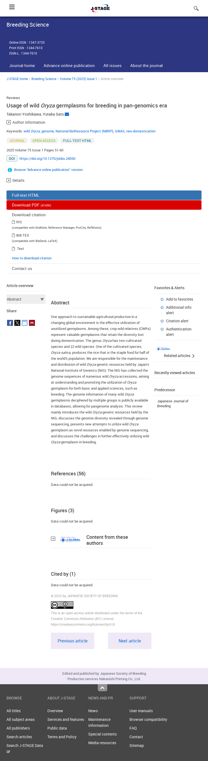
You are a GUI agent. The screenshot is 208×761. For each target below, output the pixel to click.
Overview (55, 710)
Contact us (22, 268)
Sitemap (136, 745)
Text (20, 248)
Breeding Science (43, 79)
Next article (130, 641)
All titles (13, 710)
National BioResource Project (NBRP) (84, 131)
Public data (57, 728)
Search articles (19, 736)
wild (32, 131)
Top (102, 687)
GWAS (120, 131)
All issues (112, 65)
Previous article (72, 641)
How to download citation (31, 258)
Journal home (22, 65)
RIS (19, 221)
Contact (136, 736)
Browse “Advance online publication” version (48, 169)
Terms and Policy (61, 736)
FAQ (133, 728)
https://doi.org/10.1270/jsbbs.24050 (47, 158)
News (93, 710)
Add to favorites (179, 299)
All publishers (18, 728)
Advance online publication (69, 65)
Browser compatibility (148, 719)
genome (47, 131)
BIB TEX (22, 235)
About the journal (146, 65)
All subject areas (20, 719)
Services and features (65, 719)
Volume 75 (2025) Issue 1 (78, 79)
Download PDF (31, 205)
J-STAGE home (17, 79)
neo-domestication (140, 131)
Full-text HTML (25, 195)
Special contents (102, 734)
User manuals (141, 710)
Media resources (102, 742)
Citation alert (177, 320)
